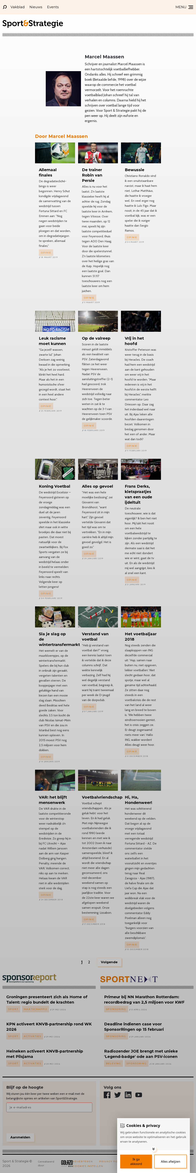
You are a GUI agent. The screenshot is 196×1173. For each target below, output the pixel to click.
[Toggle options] (153, 1149)
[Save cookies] (136, 1161)
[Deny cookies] (170, 1161)
